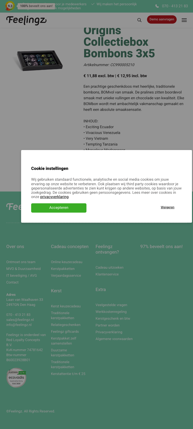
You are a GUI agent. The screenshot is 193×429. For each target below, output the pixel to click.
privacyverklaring (54, 197)
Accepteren (58, 208)
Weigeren (167, 207)
